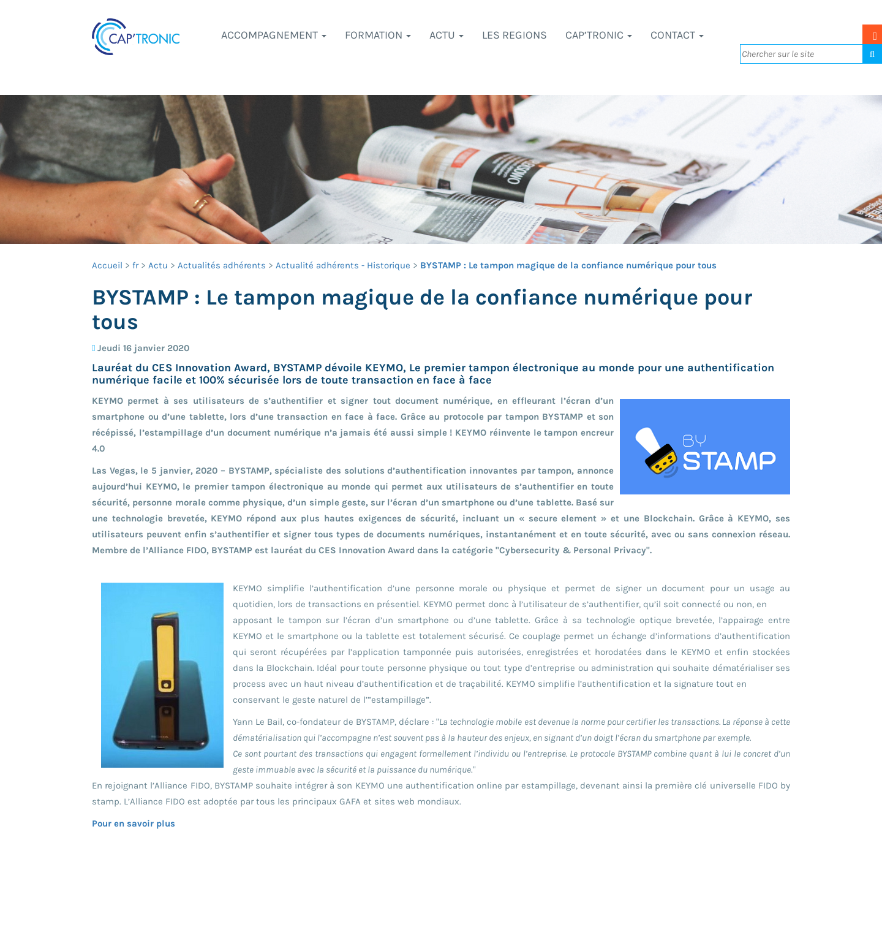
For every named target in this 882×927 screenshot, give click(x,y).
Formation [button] (378, 35)
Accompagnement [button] (273, 35)
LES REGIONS (514, 35)
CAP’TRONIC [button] (598, 35)
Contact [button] (677, 35)
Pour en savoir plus (133, 823)
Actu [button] (446, 35)
